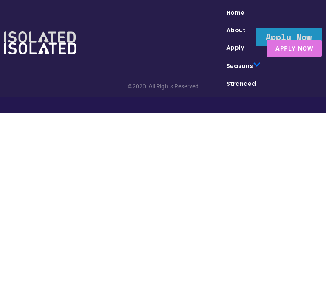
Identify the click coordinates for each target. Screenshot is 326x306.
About (236, 30)
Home (235, 12)
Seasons (243, 66)
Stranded (241, 83)
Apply (235, 47)
